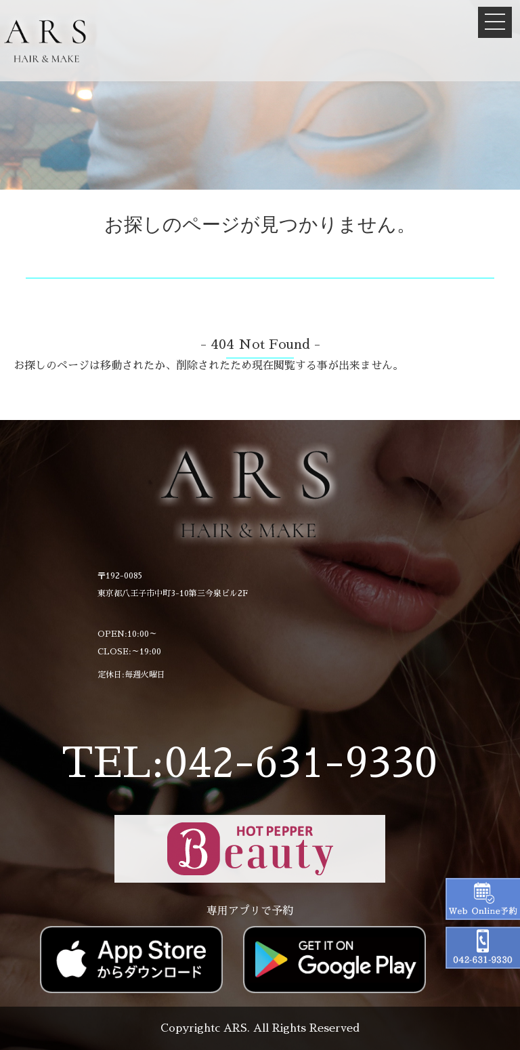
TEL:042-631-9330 (249, 763)
